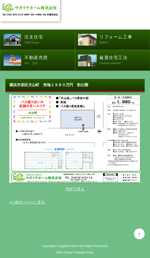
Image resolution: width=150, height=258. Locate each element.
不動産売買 (49, 60)
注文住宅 (49, 40)
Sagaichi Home (68, 246)
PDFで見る (75, 189)
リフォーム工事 (124, 40)
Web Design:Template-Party (74, 252)
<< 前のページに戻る (27, 202)
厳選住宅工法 (124, 60)
